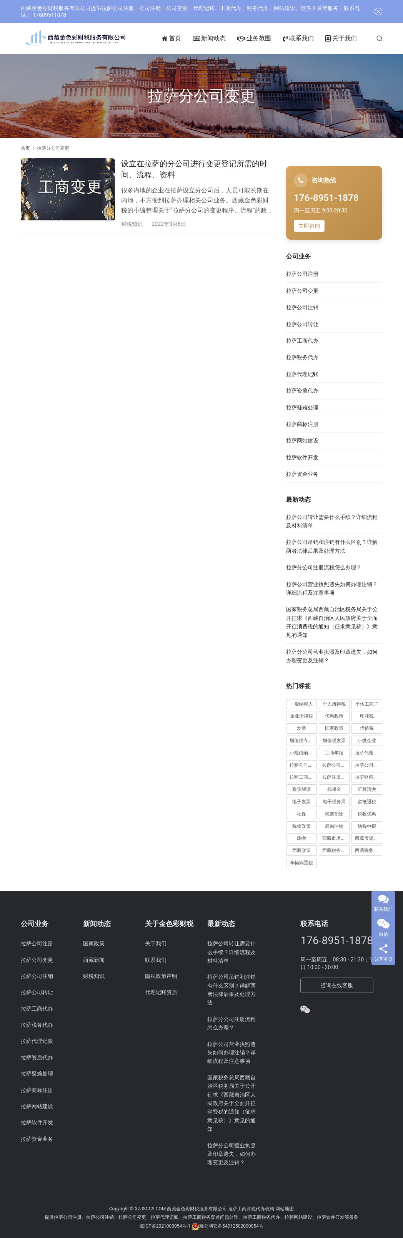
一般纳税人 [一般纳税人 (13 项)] (301, 704)
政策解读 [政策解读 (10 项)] (301, 789)
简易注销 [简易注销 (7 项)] (334, 826)
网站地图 (284, 1208)
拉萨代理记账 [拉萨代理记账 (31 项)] (368, 753)
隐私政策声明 (161, 976)
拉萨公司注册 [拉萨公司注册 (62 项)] (336, 765)
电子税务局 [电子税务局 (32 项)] (334, 801)
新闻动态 (221, 38)
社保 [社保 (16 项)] (301, 814)
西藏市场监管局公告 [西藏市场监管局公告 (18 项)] (368, 838)
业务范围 (266, 38)
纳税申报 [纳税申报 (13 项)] (367, 826)
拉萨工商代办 (302, 341)
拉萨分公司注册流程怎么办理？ (323, 567)
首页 (183, 38)
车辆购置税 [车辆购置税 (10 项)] (301, 862)
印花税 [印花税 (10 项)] (367, 716)
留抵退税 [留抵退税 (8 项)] (367, 801)
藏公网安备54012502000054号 (231, 1226)
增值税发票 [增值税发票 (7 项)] (334, 740)
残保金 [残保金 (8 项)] (334, 789)
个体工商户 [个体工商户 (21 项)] (366, 704)
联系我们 (310, 38)
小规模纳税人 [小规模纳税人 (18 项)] (303, 753)
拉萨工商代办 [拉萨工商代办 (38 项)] (303, 777)
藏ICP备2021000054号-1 (166, 1226)
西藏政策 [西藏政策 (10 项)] (301, 850)
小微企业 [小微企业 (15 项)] (367, 740)
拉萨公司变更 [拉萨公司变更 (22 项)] (303, 765)
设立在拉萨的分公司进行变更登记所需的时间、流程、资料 (194, 169)
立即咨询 (309, 226)
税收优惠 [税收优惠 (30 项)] (367, 814)
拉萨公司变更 (302, 291)
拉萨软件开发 (302, 457)
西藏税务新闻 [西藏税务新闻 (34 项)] (368, 850)
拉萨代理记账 (302, 374)
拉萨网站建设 (302, 441)
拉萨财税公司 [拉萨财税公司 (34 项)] (368, 777)
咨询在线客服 (337, 985)
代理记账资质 (161, 992)
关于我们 (352, 38)
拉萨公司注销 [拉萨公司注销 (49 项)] (368, 765)
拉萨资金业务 (302, 474)
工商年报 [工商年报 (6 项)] (334, 753)
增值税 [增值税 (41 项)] (367, 728)
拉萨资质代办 (302, 391)
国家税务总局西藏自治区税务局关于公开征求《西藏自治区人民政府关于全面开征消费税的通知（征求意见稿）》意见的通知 (231, 1103)
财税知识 (132, 224)
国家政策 (94, 943)
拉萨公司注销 (302, 307)
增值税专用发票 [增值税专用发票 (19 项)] (303, 740)
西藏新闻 (94, 960)
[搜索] (391, 38)
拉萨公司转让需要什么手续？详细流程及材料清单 (231, 952)
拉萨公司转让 (302, 324)
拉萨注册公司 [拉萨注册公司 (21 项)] (336, 777)
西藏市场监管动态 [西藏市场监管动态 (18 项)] (336, 838)
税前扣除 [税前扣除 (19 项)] (334, 814)
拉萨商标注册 (302, 424)
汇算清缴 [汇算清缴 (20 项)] (367, 789)
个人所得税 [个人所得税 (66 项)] (334, 704)
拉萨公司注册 (302, 274)
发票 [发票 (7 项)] (301, 728)
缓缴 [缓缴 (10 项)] (301, 838)
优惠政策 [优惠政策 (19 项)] (334, 716)
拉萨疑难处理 (302, 407)
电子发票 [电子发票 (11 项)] (301, 801)
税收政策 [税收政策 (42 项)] (301, 826)
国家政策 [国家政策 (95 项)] (334, 728)
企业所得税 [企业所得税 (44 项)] (301, 716)
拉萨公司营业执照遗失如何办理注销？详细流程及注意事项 (231, 1052)
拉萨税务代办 (302, 357)
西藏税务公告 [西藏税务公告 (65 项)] (336, 850)
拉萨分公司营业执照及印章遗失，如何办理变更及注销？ (231, 1154)
